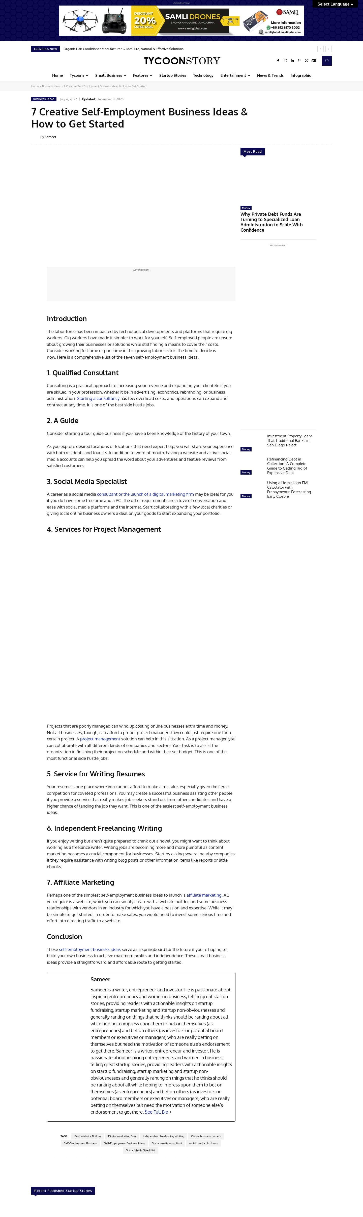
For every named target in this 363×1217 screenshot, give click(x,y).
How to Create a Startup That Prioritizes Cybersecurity (116, 1169)
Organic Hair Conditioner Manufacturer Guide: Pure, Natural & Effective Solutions (124, 49)
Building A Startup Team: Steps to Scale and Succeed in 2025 (180, 1169)
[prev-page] (34, 1200)
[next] (328, 49)
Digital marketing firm (122, 1059)
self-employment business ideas (90, 872)
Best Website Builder (87, 1059)
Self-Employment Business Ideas (124, 1066)
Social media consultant (167, 1066)
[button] (327, 60)
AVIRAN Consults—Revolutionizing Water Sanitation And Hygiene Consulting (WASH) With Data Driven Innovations (301, 1176)
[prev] (320, 49)
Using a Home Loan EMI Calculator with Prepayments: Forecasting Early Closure (289, 481)
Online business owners (206, 1059)
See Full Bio (156, 1035)
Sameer (50, 137)
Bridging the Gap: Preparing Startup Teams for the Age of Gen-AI (55, 1172)
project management (100, 661)
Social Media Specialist (140, 1073)
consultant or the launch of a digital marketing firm (145, 494)
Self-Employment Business (80, 1066)
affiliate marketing (204, 818)
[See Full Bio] (170, 1035)
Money (246, 207)
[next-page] (42, 1200)
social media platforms (203, 1066)
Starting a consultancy (98, 398)
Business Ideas (51, 86)
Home (35, 86)
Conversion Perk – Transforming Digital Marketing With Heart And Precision (242, 1172)
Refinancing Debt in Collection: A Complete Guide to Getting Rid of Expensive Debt (287, 458)
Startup (37, 1161)
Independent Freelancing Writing (163, 1059)
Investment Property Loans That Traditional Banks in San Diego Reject (290, 432)
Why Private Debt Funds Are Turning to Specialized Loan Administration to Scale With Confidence (275, 218)
